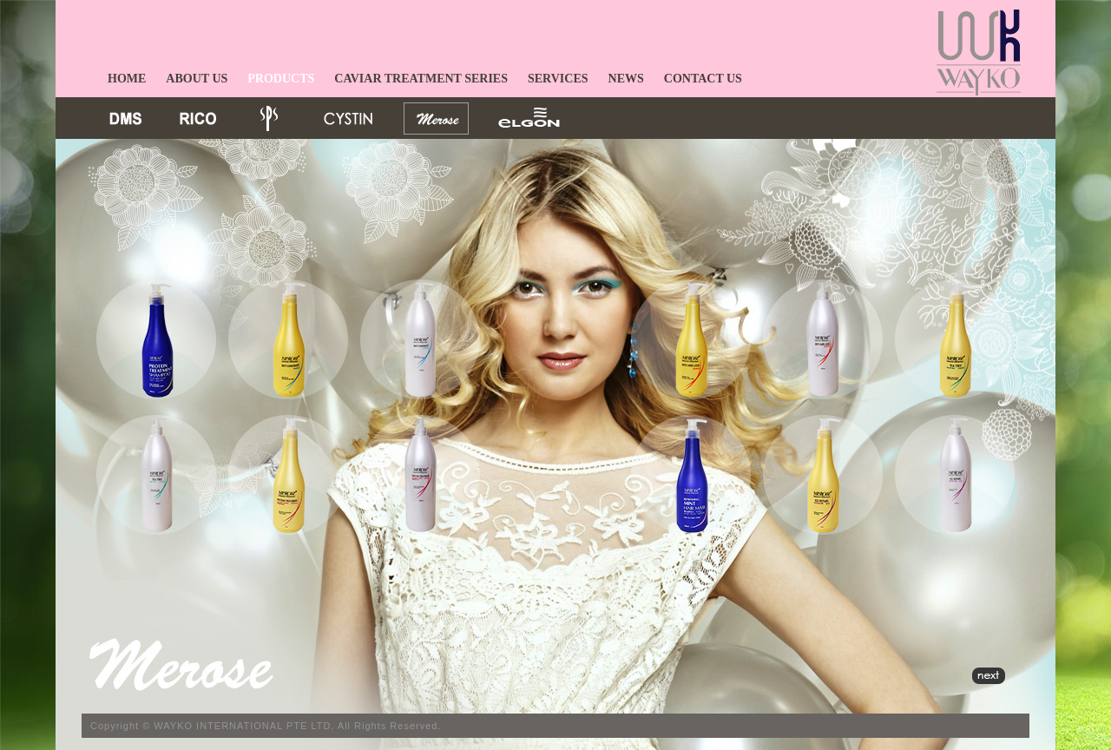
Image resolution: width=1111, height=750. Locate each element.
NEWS (626, 78)
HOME (127, 78)
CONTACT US (703, 78)
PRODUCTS (280, 78)
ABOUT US (196, 78)
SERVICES (558, 78)
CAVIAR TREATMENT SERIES (421, 78)
